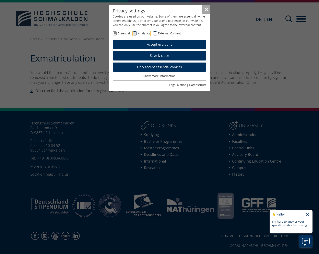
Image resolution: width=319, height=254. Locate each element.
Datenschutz (197, 85)
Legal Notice (177, 85)
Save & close (159, 55)
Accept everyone (159, 44)
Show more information (159, 76)
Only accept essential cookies (159, 67)
